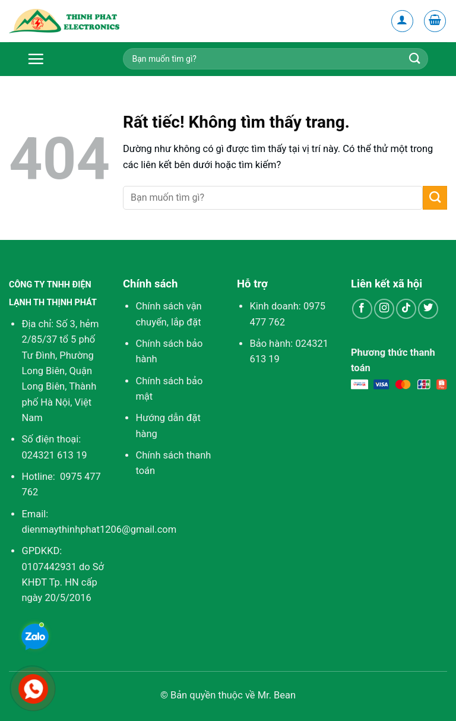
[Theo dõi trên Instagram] (384, 309)
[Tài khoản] (402, 21)
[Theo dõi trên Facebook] (362, 309)
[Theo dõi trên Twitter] (428, 309)
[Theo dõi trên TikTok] (406, 309)
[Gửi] (435, 198)
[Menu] (44, 59)
